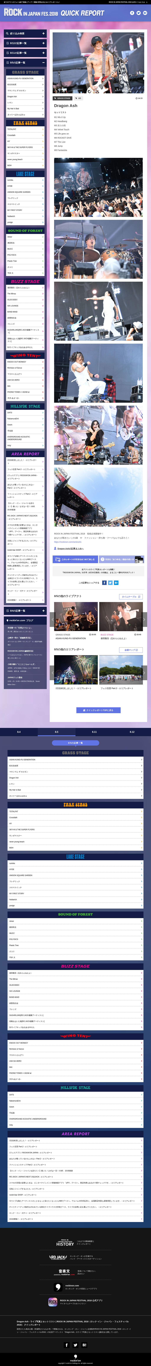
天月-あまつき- (13, 398)
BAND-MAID (12, 312)
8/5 (79, 98)
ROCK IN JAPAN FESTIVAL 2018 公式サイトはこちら (127, 2)
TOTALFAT (12, 129)
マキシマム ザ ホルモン (17, 91)
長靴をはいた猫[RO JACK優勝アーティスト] (23, 340)
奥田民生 (11, 243)
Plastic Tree (12, 261)
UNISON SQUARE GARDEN (19, 192)
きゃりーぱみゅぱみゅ (16, 115)
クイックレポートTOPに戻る (99, 710)
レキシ (10, 103)
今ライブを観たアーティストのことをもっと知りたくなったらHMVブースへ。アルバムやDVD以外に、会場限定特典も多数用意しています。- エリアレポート (23, 562)
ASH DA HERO (14, 380)
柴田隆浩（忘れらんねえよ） (19, 288)
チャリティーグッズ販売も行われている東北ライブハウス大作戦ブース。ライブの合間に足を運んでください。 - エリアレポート (23, 580)
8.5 (56, 732)
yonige (10, 222)
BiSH (10, 165)
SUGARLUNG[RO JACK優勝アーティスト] (23, 331)
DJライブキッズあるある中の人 (20, 347)
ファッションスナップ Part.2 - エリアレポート (22, 495)
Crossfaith (11, 135)
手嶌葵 (10, 431)
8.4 (18, 732)
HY (9, 141)
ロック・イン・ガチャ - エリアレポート (22, 592)
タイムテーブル (129, 597)
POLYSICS (12, 255)
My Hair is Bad (13, 109)
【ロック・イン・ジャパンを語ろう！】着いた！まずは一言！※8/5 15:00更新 (22, 506)
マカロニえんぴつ (15, 374)
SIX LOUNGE (13, 306)
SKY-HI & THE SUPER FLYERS (20, 147)
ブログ (20, 620)
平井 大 (10, 273)
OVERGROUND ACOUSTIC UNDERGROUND (19, 438)
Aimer (10, 237)
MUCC (10, 249)
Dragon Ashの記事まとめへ (71, 548)
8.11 (94, 732)
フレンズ (11, 324)
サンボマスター (14, 153)
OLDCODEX (12, 300)
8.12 (132, 732)
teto (9, 386)
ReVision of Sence (15, 368)
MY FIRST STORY (15, 210)
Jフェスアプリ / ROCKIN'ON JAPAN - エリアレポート (22, 477)
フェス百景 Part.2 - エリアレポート (22, 469)
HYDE (10, 186)
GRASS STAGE (63, 98)
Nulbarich (11, 216)
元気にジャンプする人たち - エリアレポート (22, 542)
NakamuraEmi (13, 419)
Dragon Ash (12, 97)
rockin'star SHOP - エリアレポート (21, 550)
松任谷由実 (12, 84)
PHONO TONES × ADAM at (18, 392)
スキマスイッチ (14, 204)
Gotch (10, 425)
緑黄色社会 (12, 318)
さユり (10, 267)
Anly (9, 445)
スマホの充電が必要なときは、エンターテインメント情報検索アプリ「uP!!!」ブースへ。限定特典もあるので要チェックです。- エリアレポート (23, 530)
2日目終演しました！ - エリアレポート (22, 461)
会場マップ (130, 650)
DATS (10, 413)
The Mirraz (12, 294)
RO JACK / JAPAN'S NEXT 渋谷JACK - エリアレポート (22, 517)
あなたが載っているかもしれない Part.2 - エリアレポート (21, 486)
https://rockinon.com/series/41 (68, 542)
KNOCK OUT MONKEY (17, 362)
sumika (10, 180)
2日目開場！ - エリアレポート (19, 600)
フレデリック (13, 198)
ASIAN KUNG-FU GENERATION (20, 78)
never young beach (15, 159)
